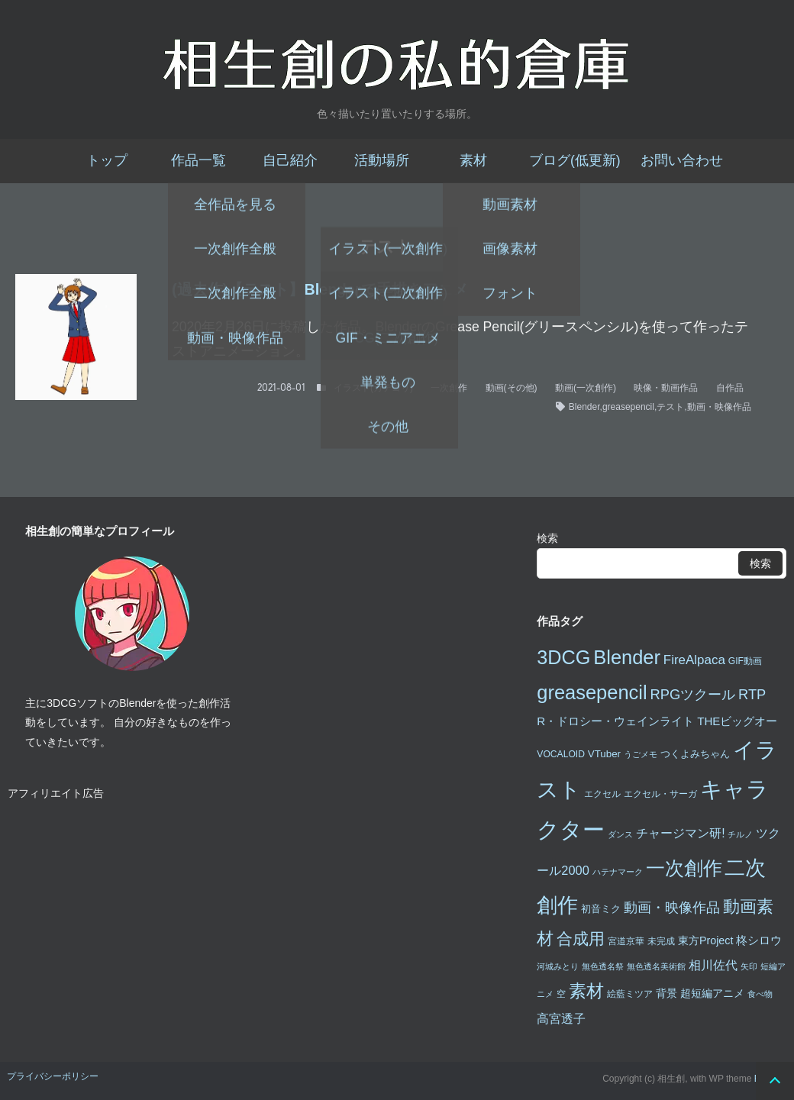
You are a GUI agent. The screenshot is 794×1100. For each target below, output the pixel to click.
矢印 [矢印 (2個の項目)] (749, 966)
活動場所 (381, 160)
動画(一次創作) (585, 387)
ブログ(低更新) (575, 160)
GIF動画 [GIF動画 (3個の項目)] (745, 661)
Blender (584, 407)
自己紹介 (290, 160)
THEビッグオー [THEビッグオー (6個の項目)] (737, 721)
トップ (106, 160)
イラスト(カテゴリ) (373, 387)
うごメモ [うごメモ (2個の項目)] (640, 754)
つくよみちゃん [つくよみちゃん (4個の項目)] (695, 754)
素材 (473, 160)
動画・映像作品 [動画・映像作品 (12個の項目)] (672, 907)
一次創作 (449, 387)
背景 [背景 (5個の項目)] (666, 993)
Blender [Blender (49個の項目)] (626, 657)
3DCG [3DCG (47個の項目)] (563, 657)
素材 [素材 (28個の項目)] (586, 991)
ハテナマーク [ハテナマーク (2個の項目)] (617, 871)
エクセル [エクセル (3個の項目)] (602, 794)
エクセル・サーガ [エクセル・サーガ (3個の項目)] (660, 794)
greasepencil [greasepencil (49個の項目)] (592, 692)
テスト (670, 407)
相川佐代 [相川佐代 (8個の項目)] (713, 965)
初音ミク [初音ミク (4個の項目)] (601, 909)
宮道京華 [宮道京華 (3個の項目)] (626, 941)
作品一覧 (198, 160)
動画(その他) (511, 387)
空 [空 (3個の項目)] (561, 994)
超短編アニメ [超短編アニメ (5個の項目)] (712, 993)
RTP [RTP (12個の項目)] (752, 694)
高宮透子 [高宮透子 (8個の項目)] (561, 1018)
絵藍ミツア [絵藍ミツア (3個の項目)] (630, 994)
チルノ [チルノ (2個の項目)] (740, 834)
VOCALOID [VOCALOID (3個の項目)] (561, 754)
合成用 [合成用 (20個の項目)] (581, 938)
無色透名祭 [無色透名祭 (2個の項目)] (603, 966)
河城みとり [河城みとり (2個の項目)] (558, 966)
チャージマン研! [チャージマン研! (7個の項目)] (680, 833)
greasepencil (628, 407)
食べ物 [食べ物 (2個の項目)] (760, 993)
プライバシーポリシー (52, 1076)
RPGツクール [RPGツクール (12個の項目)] (692, 694)
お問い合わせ (682, 160)
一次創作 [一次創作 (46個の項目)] (684, 868)
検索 (547, 538)
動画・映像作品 (719, 407)
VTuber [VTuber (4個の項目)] (604, 754)
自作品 (730, 387)
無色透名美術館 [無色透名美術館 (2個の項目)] (656, 966)
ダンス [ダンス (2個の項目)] (620, 834)
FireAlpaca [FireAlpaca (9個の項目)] (694, 660)
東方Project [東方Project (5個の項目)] (706, 940)
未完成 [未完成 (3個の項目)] (661, 941)
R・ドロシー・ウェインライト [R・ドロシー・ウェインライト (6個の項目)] (615, 721)
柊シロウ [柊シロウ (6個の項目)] (759, 940)
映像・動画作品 (666, 387)
